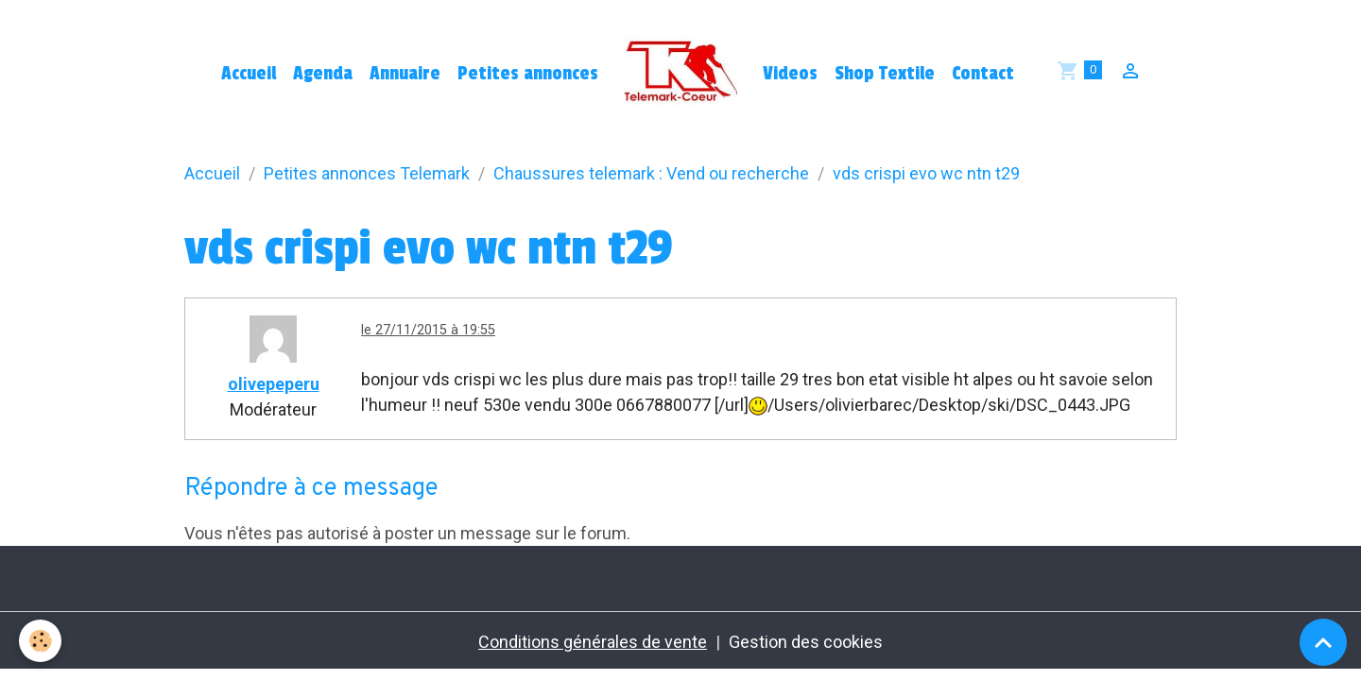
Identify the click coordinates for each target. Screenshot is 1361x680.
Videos (790, 73)
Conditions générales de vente (592, 642)
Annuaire (405, 73)
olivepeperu (273, 384)
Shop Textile (885, 73)
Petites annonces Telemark (367, 173)
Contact (983, 73)
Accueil (248, 73)
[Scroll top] (1323, 642)
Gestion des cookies (806, 642)
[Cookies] (40, 641)
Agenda (323, 73)
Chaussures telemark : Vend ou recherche (651, 173)
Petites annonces (527, 73)
